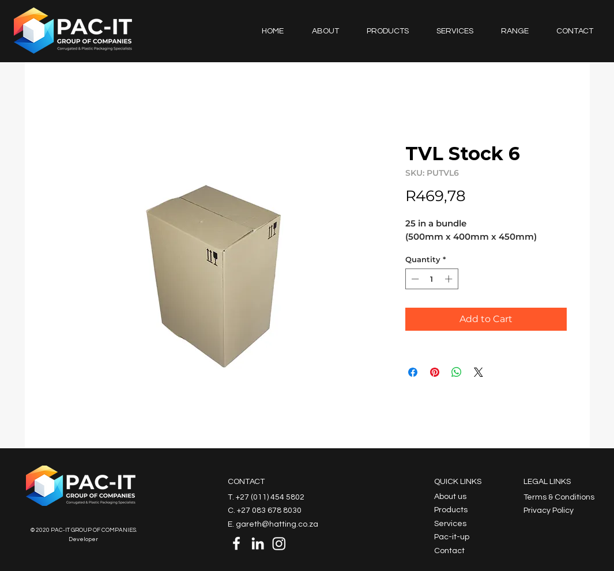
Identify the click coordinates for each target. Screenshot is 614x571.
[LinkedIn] (257, 543)
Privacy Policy (548, 510)
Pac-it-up (451, 537)
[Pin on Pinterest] (435, 372)
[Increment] (450, 279)
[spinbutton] (431, 279)
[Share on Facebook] (413, 372)
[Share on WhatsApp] (457, 372)
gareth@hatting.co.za (277, 524)
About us (450, 497)
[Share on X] (478, 372)
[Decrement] (414, 279)
